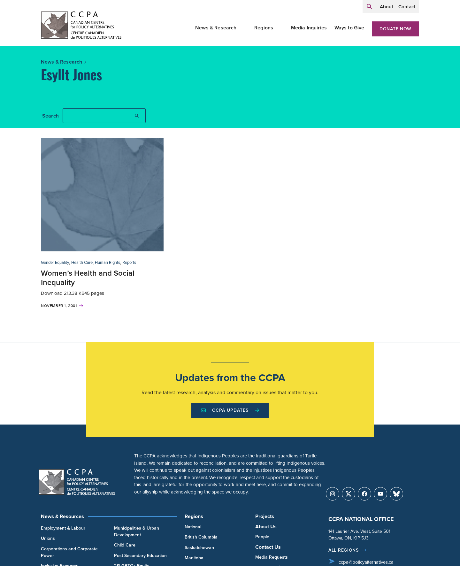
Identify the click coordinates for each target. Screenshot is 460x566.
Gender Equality (55, 262)
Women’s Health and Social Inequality (87, 277)
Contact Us (268, 547)
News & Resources (62, 516)
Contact (406, 6)
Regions (263, 27)
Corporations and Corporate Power (69, 552)
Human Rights (107, 262)
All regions (343, 550)
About (386, 6)
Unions (48, 538)
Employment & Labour (63, 528)
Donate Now (395, 29)
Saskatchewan (199, 547)
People (262, 536)
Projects (264, 516)
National (193, 527)
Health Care (82, 262)
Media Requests (271, 557)
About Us (266, 526)
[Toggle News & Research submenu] (244, 27)
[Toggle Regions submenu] (281, 27)
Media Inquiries (309, 27)
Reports (129, 262)
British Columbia (201, 537)
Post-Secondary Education (140, 555)
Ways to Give (349, 27)
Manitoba (194, 558)
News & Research (215, 27)
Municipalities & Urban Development (136, 531)
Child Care (124, 545)
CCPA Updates (230, 410)
